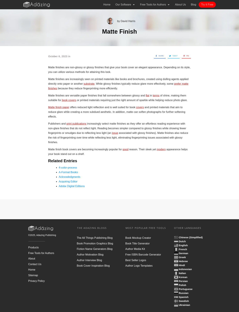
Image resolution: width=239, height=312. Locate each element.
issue (115, 133)
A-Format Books (68, 172)
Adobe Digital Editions (72, 186)
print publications (76, 123)
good (125, 149)
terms (156, 95)
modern (161, 149)
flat (147, 95)
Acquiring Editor (68, 181)
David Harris (128, 21)
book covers (69, 100)
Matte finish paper (58, 107)
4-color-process (68, 167)
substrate (88, 83)
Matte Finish (119, 31)
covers (140, 107)
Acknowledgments (69, 176)
